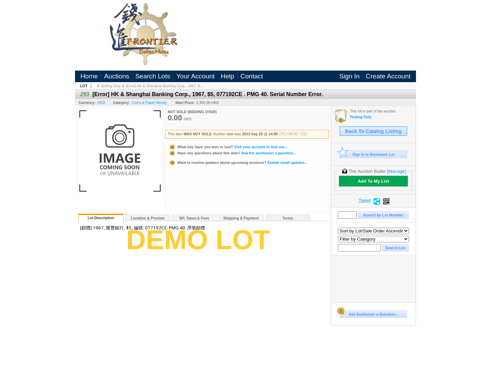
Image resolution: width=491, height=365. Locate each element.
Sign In (349, 76)
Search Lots (152, 76)
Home (89, 76)
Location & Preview (147, 218)
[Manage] (396, 171)
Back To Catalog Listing (373, 131)
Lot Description (101, 218)
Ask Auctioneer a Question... (369, 313)
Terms (287, 218)
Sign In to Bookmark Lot (367, 154)
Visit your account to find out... (228, 147)
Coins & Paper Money (149, 103)
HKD (101, 103)
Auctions (116, 76)
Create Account (388, 76)
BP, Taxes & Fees (194, 218)
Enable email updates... (238, 163)
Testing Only (111, 86)
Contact (251, 76)
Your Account (195, 76)
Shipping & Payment (241, 218)
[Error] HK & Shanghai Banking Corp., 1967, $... (164, 86)
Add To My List (373, 181)
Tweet (365, 200)
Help (227, 76)
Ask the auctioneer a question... (232, 153)
